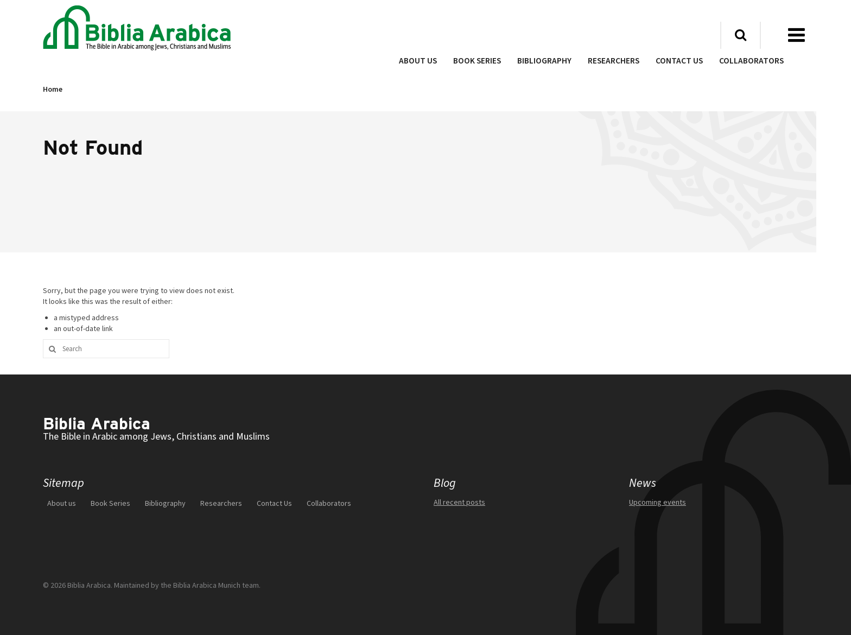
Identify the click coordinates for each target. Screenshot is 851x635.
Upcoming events (657, 502)
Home (52, 89)
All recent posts (459, 502)
